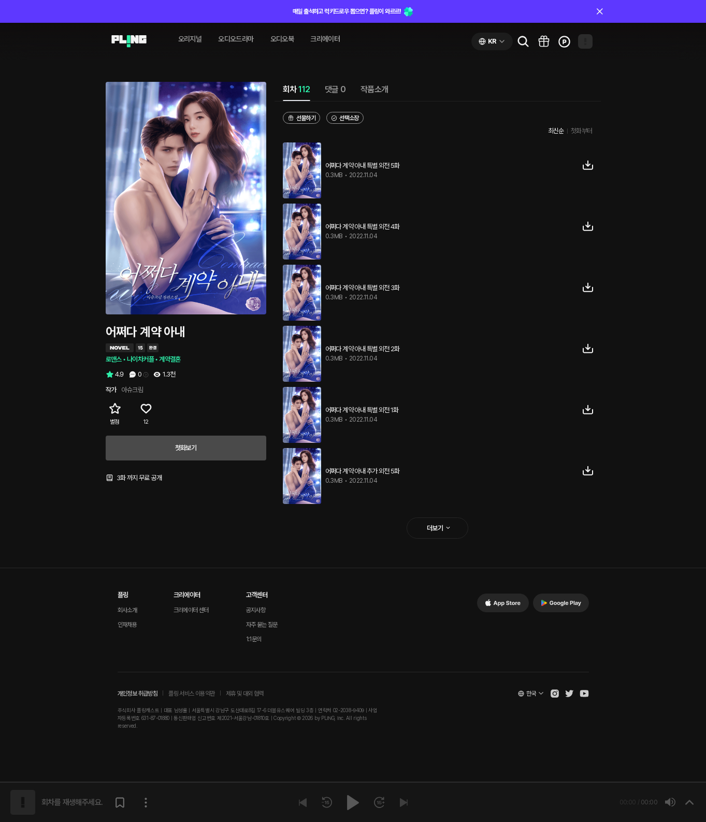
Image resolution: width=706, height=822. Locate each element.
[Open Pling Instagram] (555, 693)
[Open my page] (585, 41)
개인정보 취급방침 (138, 693)
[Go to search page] (523, 41)
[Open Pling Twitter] (569, 693)
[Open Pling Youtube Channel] (584, 693)
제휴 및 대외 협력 (245, 693)
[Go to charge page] (564, 41)
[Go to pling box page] (544, 41)
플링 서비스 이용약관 (191, 693)
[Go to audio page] (129, 41)
